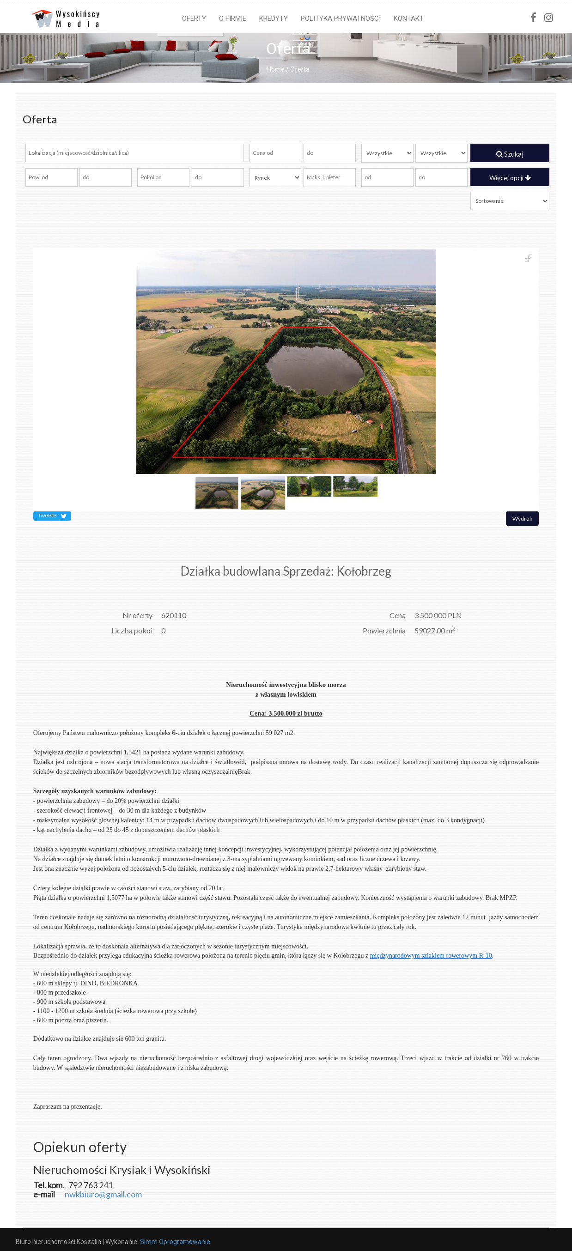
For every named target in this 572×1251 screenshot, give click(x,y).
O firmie (232, 18)
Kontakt (409, 18)
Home (276, 69)
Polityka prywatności (341, 18)
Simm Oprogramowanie (175, 1241)
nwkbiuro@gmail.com (103, 1194)
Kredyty (273, 18)
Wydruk (522, 518)
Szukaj (509, 154)
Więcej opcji (510, 178)
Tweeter (52, 516)
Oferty (194, 18)
